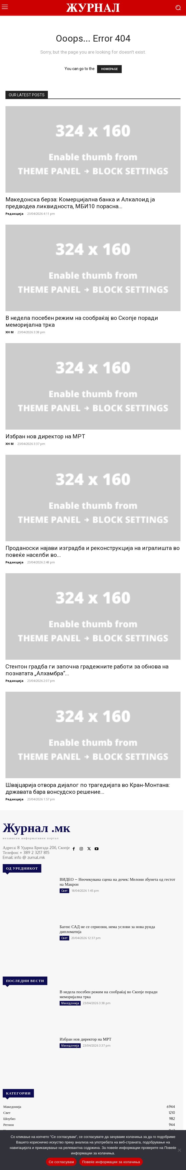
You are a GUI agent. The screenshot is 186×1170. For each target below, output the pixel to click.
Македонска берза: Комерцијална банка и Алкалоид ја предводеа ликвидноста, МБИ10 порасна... (80, 203)
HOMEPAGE (109, 69)
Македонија (70, 1003)
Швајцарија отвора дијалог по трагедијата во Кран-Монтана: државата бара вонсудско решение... (87, 788)
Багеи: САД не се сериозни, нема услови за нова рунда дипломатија (107, 929)
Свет (64, 891)
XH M (9, 332)
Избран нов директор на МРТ (45, 436)
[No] (179, 1150)
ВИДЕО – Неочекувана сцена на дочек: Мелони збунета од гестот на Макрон (117, 882)
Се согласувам (61, 1162)
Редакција (14, 214)
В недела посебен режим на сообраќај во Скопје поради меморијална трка (108, 994)
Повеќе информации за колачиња (111, 1162)
